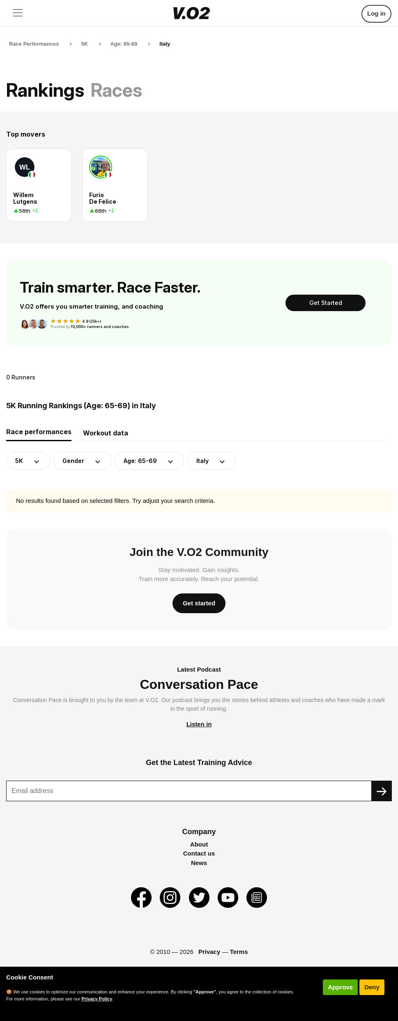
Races (116, 90)
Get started (199, 603)
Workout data (105, 433)
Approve (340, 987)
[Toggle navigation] (18, 13)
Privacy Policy (96, 998)
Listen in (199, 724)
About (199, 844)
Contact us (199, 853)
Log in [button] (376, 13)
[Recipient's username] (189, 791)
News (199, 862)
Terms (239, 951)
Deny (372, 987)
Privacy (209, 951)
